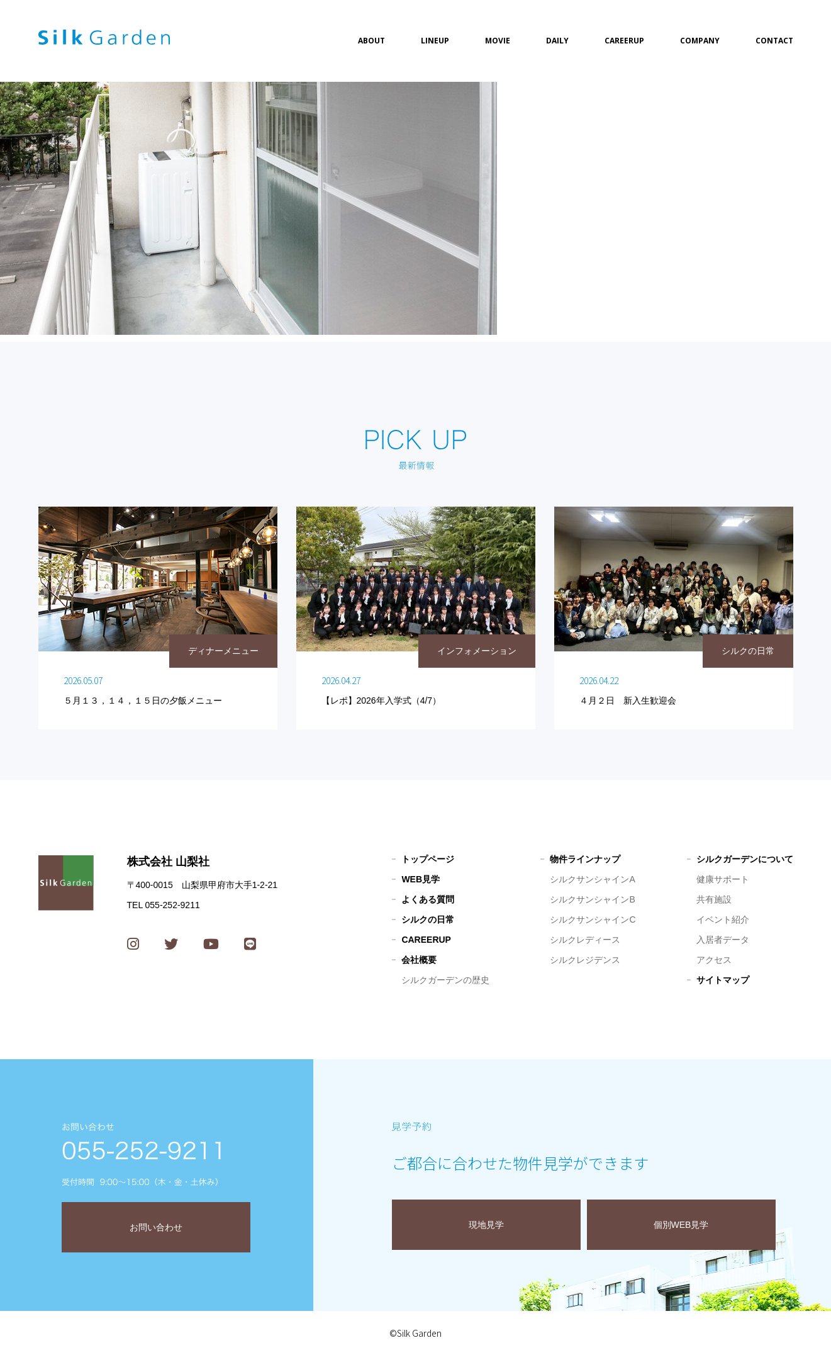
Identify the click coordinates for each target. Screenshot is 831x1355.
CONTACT (774, 40)
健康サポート (722, 879)
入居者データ (722, 940)
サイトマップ (722, 980)
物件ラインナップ (585, 859)
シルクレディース (585, 940)
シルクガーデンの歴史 (445, 980)
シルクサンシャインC (592, 919)
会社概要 (419, 960)
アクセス (714, 960)
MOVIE (497, 40)
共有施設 (714, 899)
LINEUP (435, 40)
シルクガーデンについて (744, 859)
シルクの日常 (427, 919)
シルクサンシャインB (592, 899)
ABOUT (371, 40)
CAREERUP (624, 40)
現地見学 (486, 1225)
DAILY (557, 40)
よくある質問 (427, 899)
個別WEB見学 (681, 1225)
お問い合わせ (156, 1227)
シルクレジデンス (585, 960)
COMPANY (700, 40)
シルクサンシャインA (592, 879)
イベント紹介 (722, 919)
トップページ (427, 859)
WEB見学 (420, 879)
